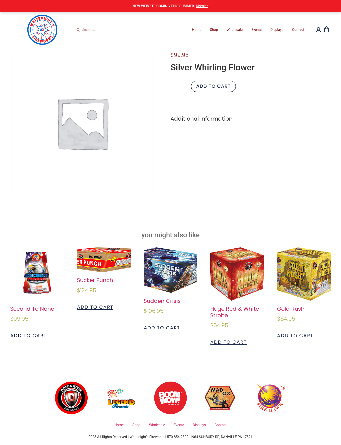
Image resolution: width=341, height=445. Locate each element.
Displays (276, 30)
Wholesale (235, 30)
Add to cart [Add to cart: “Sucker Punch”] (95, 307)
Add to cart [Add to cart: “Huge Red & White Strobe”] (228, 342)
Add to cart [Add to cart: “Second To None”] (28, 335)
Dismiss (202, 6)
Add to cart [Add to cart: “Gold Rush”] (295, 335)
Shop (214, 30)
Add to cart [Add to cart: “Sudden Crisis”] (162, 327)
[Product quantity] (179, 86)
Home (196, 30)
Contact (298, 30)
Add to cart (213, 86)
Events (256, 30)
